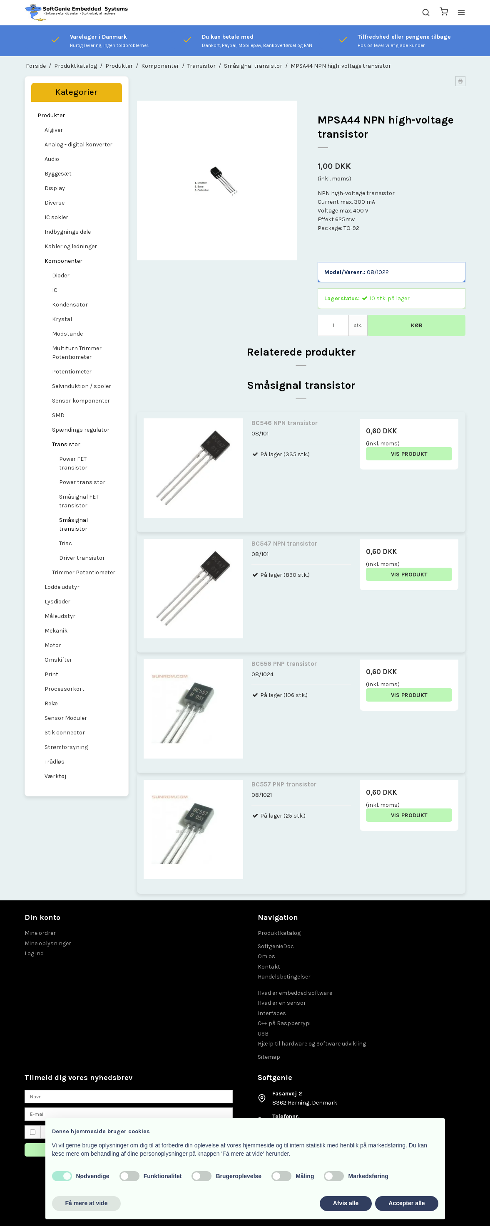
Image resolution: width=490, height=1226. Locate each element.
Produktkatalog (279, 933)
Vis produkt (409, 453)
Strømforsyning (66, 747)
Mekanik (56, 630)
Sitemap (269, 1056)
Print (51, 674)
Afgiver (54, 129)
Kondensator (70, 304)
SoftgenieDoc (276, 946)
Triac (65, 543)
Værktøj (55, 776)
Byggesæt (58, 173)
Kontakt (269, 966)
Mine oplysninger (48, 943)
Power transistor (82, 482)
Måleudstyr (60, 616)
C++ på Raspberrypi (284, 1023)
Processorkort (65, 688)
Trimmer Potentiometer (83, 572)
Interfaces (272, 1013)
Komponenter (63, 260)
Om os (266, 956)
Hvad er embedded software (295, 992)
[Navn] (129, 1096)
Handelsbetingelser (284, 976)
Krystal (62, 319)
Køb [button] (417, 325)
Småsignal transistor (73, 524)
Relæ (51, 703)
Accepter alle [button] (406, 1203)
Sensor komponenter (81, 400)
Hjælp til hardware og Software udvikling (312, 1043)
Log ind (34, 953)
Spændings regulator (80, 429)
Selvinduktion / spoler (81, 386)
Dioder (61, 275)
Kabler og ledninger (71, 246)
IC (54, 290)
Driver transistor (82, 557)
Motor (53, 645)
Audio (52, 159)
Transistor (66, 444)
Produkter (51, 115)
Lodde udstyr (62, 587)
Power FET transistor (73, 463)
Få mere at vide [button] (86, 1203)
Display (55, 188)
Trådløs (55, 761)
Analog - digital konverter (78, 144)
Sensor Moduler (66, 718)
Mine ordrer (40, 933)
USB (263, 1033)
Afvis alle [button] (345, 1203)
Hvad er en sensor (282, 1002)
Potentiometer (72, 371)
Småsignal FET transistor (79, 501)
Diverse (55, 202)
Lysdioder (57, 601)
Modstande (67, 333)
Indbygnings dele (68, 231)
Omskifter (58, 659)
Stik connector (65, 732)
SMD (58, 415)
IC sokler (56, 217)
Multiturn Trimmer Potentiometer (77, 353)
